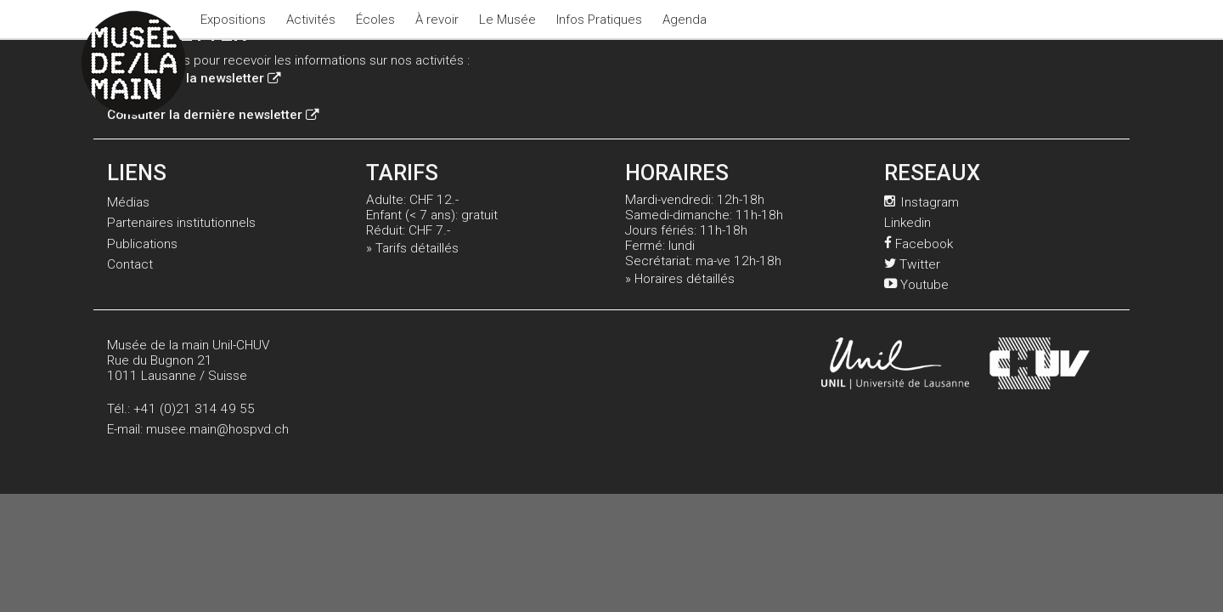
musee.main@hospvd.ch (217, 429)
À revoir (437, 19)
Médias (128, 202)
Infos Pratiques (599, 19)
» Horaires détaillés (680, 278)
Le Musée (507, 19)
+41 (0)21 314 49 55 (194, 408)
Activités (310, 19)
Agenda (684, 19)
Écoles (375, 19)
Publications (142, 244)
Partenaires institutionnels (181, 222)
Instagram (921, 202)
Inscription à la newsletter (193, 78)
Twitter (912, 264)
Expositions (233, 19)
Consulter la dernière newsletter (212, 114)
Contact (130, 264)
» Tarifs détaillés (412, 248)
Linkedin (907, 222)
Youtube (916, 284)
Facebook (918, 244)
